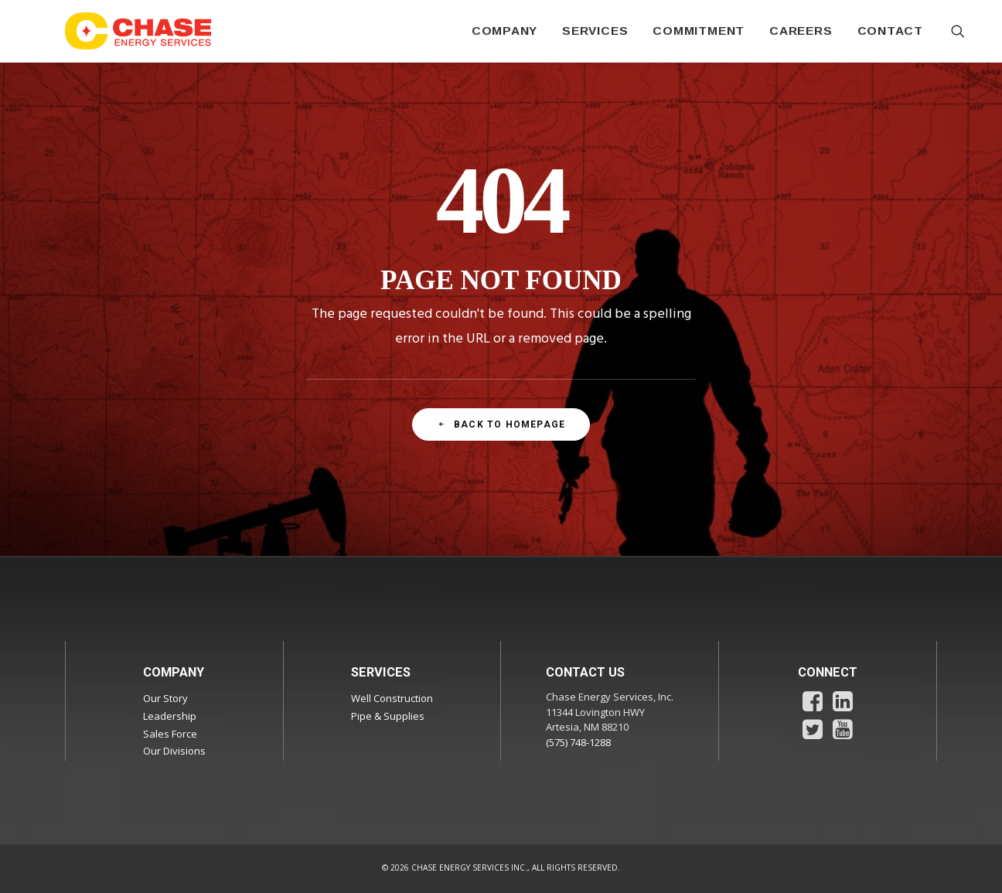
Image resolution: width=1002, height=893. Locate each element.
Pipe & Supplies (387, 716)
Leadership (169, 716)
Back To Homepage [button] (501, 424)
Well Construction (392, 698)
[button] (958, 31)
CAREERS (800, 30)
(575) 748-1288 (578, 742)
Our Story (165, 698)
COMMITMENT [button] (699, 30)
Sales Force (170, 734)
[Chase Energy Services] (138, 31)
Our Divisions (174, 751)
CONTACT (890, 30)
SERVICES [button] (595, 30)
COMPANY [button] (504, 30)
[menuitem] (504, 31)
